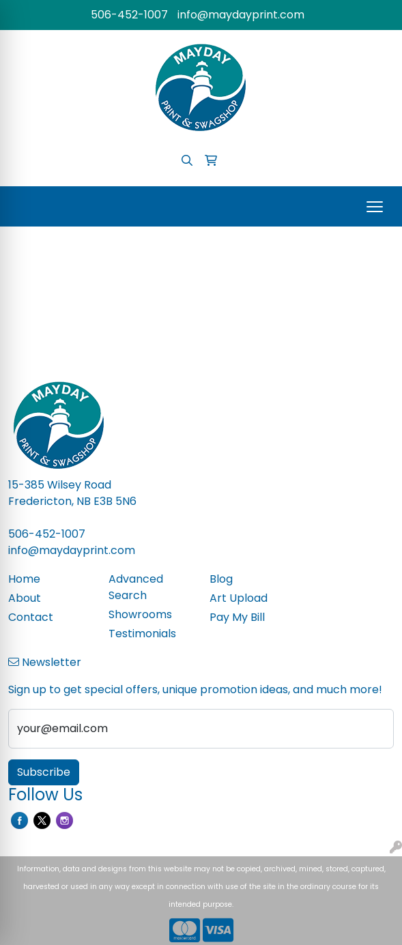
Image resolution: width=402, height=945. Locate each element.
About (24, 598)
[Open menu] (374, 206)
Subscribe (43, 772)
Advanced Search (136, 587)
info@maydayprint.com (240, 15)
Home (24, 579)
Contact (30, 617)
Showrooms (140, 614)
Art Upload (239, 598)
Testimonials (142, 633)
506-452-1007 (129, 15)
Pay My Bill (237, 617)
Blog (221, 579)
